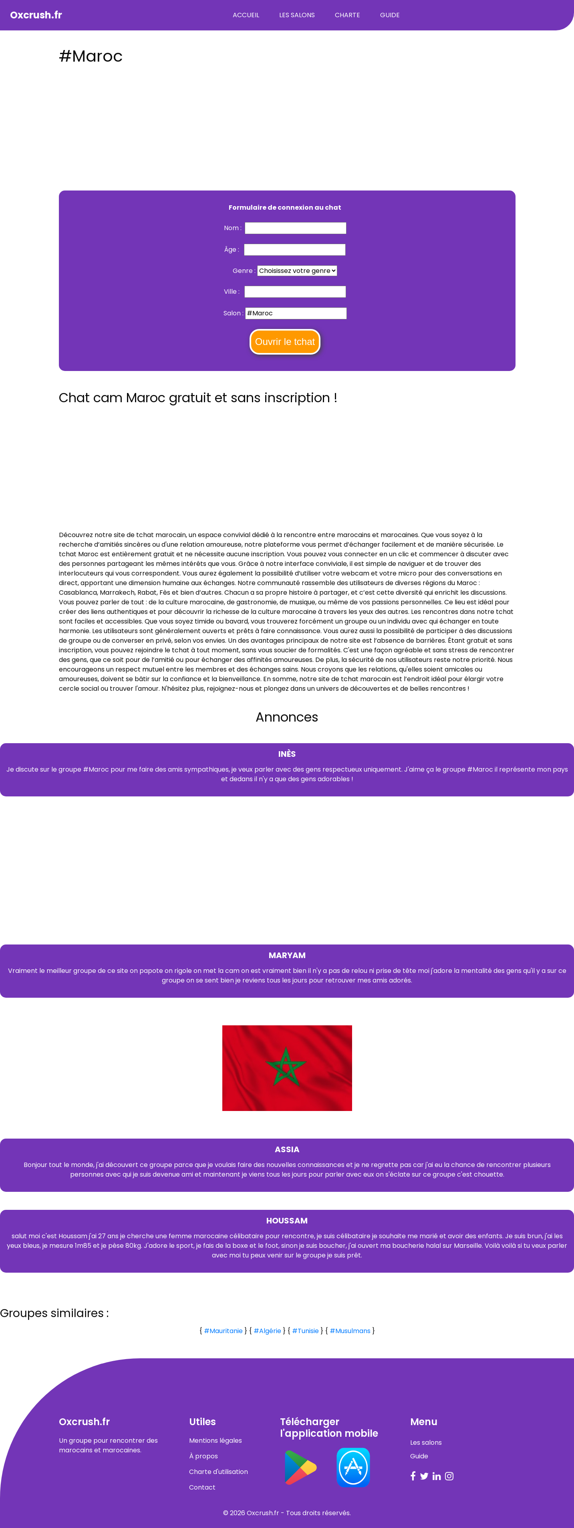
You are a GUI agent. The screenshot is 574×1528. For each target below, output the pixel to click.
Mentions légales (215, 1440)
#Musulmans (350, 1330)
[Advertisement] (287, 125)
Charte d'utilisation (218, 1471)
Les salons (297, 15)
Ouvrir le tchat (285, 341)
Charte (347, 15)
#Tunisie (305, 1330)
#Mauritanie (223, 1330)
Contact (202, 1487)
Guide (390, 15)
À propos (203, 1456)
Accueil (246, 15)
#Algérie (267, 1330)
